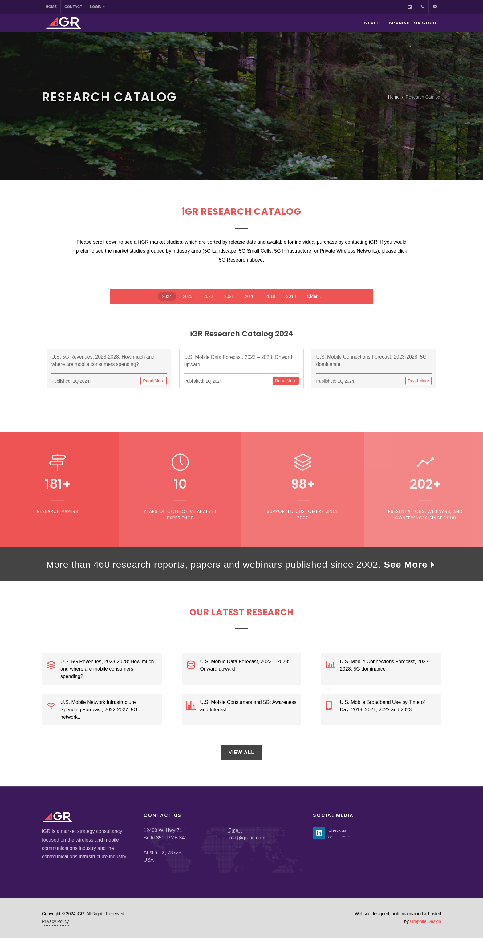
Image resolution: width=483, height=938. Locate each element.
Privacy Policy (55, 921)
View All (241, 752)
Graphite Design (425, 921)
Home (51, 7)
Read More (153, 380)
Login (98, 7)
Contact (73, 7)
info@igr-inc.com (246, 837)
